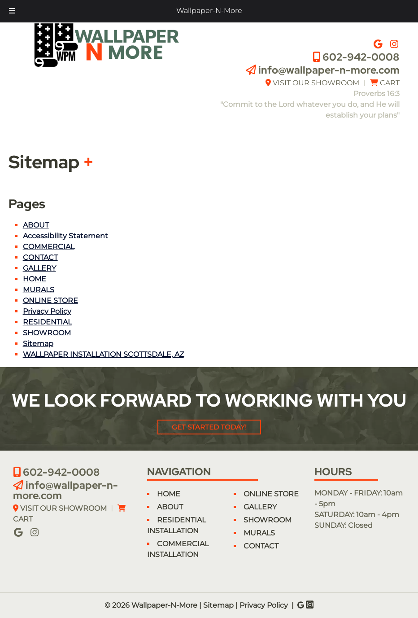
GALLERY (39, 268)
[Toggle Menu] (12, 11)
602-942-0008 (361, 57)
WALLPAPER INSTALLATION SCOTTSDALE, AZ (103, 354)
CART (390, 83)
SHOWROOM (47, 333)
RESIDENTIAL (47, 322)
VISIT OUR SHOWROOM (316, 83)
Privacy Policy (47, 311)
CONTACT (40, 257)
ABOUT (36, 225)
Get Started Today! (209, 427)
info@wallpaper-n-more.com (329, 70)
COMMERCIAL (48, 246)
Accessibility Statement (65, 236)
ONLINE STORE (50, 300)
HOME (34, 279)
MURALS (38, 289)
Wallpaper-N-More (209, 10)
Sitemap (38, 343)
